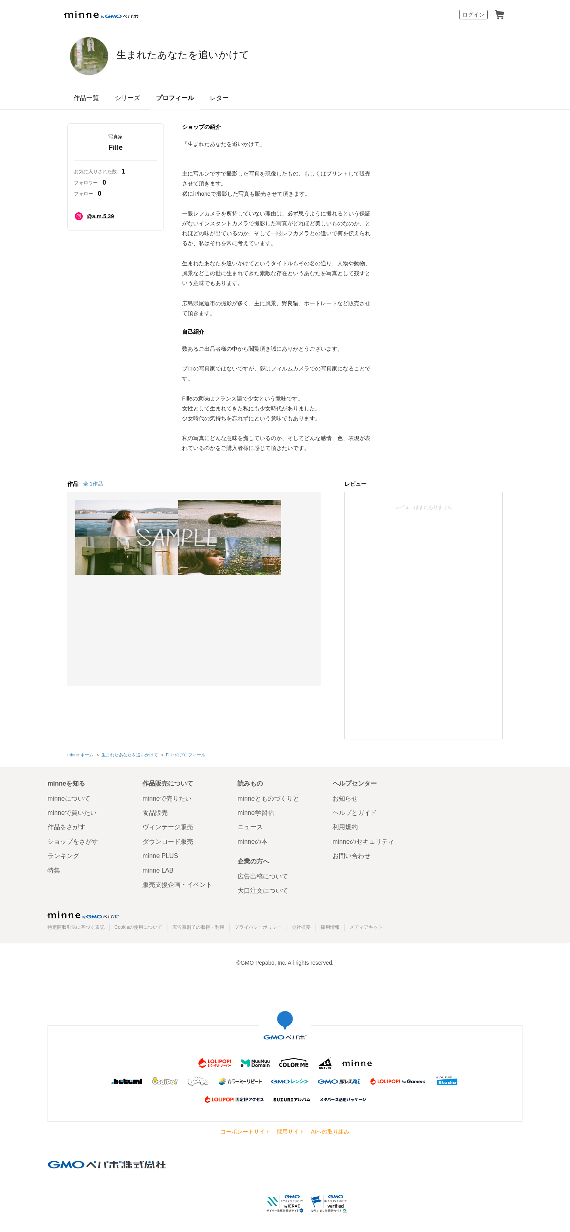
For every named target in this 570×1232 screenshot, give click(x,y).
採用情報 (330, 925)
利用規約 (345, 825)
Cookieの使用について (138, 925)
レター (219, 97)
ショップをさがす (73, 840)
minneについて (69, 797)
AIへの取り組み (330, 1130)
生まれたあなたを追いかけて (221, 55)
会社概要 (301, 925)
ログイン (473, 14)
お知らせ (345, 797)
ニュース (250, 825)
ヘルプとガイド (354, 811)
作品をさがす (67, 825)
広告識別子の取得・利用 (198, 925)
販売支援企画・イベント (177, 883)
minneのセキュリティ (363, 840)
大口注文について (263, 889)
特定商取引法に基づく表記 (76, 925)
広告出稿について (263, 875)
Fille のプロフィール (185, 754)
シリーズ (127, 97)
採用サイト (290, 1130)
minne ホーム (80, 754)
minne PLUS (160, 854)
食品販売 (155, 811)
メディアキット (366, 925)
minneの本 (253, 840)
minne (83, 913)
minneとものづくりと (268, 797)
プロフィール (175, 97)
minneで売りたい (167, 797)
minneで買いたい (72, 811)
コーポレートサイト (245, 1130)
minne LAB (157, 868)
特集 (54, 868)
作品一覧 (86, 97)
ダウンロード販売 (167, 840)
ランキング (63, 854)
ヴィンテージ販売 (167, 825)
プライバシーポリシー (258, 925)
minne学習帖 (256, 811)
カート (499, 14)
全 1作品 (93, 484)
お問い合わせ (351, 854)
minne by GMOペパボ (101, 15)
